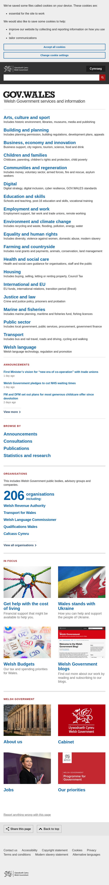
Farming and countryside (29, 246)
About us (27, 724)
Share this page (20, 828)
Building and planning (26, 130)
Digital (10, 183)
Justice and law (19, 296)
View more (12, 411)
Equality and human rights (31, 234)
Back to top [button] (51, 828)
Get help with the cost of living (27, 588)
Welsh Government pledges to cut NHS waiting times (40, 383)
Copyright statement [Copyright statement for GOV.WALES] (55, 850)
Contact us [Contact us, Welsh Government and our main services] (10, 850)
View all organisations (19, 545)
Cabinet (81, 724)
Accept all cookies (54, 47)
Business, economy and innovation (40, 142)
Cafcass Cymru (16, 534)
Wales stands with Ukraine (81, 588)
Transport (13, 334)
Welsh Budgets (27, 646)
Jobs (27, 772)
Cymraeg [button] (96, 68)
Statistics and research (27, 455)
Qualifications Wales (20, 527)
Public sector (17, 322)
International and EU (24, 284)
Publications (16, 448)
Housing (12, 271)
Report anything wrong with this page (27, 814)
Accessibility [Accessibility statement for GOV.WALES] (29, 850)
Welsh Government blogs (81, 649)
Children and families (25, 155)
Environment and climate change (37, 221)
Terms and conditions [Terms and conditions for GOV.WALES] (17, 854)
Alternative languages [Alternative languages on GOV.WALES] (86, 854)
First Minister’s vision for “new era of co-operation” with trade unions (51, 371)
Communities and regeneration (35, 167)
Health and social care (26, 259)
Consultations (18, 441)
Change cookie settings (54, 55)
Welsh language (20, 347)
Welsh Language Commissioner (30, 520)
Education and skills (24, 196)
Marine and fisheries (24, 309)
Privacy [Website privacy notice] (91, 850)
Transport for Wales (20, 513)
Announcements (20, 434)
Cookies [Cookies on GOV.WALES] (77, 850)
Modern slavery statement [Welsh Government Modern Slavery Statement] (51, 854)
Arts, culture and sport (27, 117)
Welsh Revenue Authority (25, 506)
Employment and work (26, 209)
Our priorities (81, 772)
